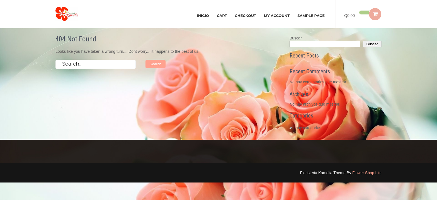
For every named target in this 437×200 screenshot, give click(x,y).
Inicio (203, 15)
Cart (222, 15)
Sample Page (311, 15)
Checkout (245, 15)
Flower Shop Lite (367, 173)
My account (277, 15)
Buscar (296, 38)
